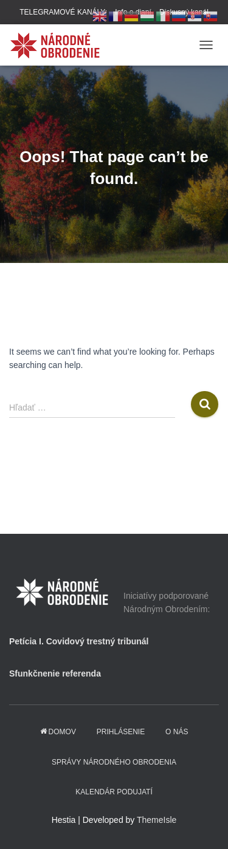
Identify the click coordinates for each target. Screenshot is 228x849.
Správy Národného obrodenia (114, 762)
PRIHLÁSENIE (121, 732)
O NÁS (176, 732)
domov (58, 732)
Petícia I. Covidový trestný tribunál (79, 641)
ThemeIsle (156, 820)
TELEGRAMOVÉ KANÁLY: (63, 12)
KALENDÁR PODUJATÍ (113, 792)
